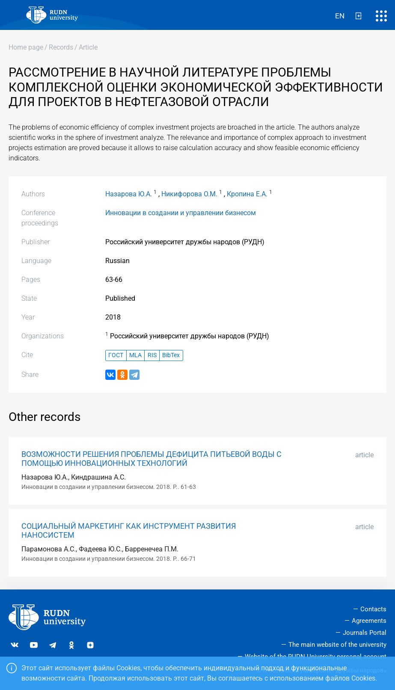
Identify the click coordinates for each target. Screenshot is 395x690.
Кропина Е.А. (247, 194)
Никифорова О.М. (189, 194)
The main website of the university (337, 645)
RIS (152, 355)
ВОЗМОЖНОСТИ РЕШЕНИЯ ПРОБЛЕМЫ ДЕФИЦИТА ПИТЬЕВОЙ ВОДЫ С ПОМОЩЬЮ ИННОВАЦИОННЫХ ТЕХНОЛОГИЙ (151, 459)
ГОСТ (115, 355)
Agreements (369, 621)
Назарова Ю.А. (128, 194)
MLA (135, 355)
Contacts (373, 609)
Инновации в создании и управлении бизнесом (180, 213)
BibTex (171, 355)
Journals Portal (364, 633)
